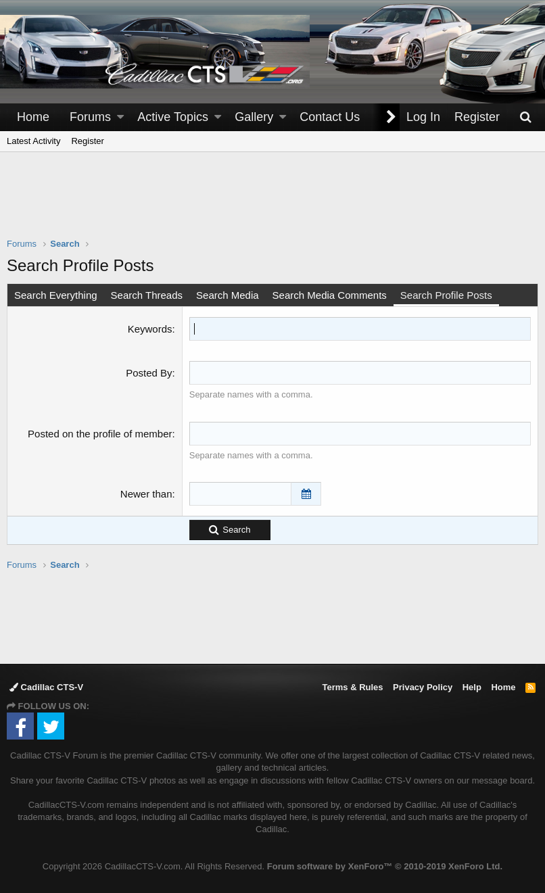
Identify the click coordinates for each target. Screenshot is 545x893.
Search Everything (55, 295)
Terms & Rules (352, 687)
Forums (90, 117)
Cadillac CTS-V (46, 687)
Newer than (146, 494)
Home (33, 117)
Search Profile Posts (446, 295)
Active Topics (172, 117)
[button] (120, 117)
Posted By (149, 373)
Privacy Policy (422, 687)
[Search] (525, 117)
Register (87, 141)
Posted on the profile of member (100, 433)
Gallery (254, 117)
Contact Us (330, 117)
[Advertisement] (272, 203)
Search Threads (147, 295)
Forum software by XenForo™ (384, 866)
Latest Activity (33, 141)
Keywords (150, 329)
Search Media (227, 295)
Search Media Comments (329, 295)
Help (472, 687)
